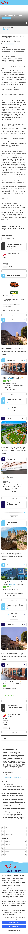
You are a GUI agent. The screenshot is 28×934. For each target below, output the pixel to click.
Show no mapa (10, 378)
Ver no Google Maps (8, 238)
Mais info (3, 354)
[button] (4, 333)
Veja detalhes (14, 271)
